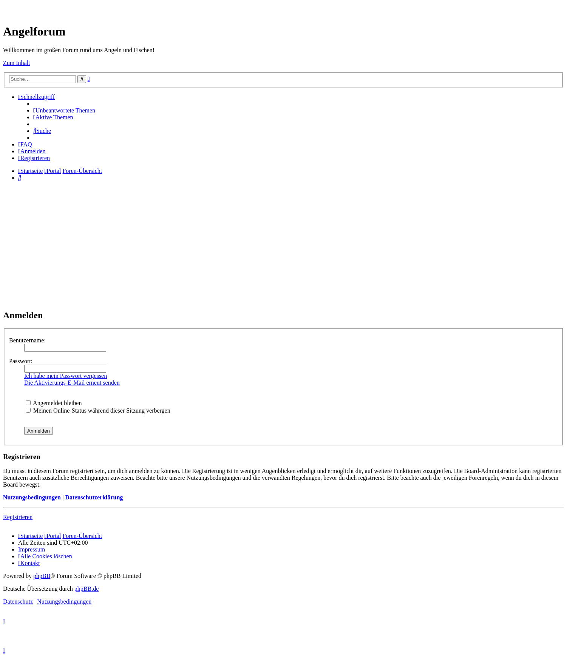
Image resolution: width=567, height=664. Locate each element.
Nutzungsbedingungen (32, 497)
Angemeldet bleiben (54, 403)
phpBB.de (86, 588)
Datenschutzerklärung (94, 497)
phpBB (41, 576)
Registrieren (17, 517)
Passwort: (20, 361)
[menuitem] (64, 110)
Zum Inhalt (16, 63)
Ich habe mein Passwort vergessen (65, 376)
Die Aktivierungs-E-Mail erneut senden (72, 382)
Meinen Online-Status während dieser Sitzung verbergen (98, 410)
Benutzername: (27, 340)
